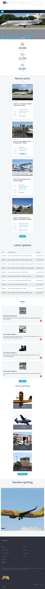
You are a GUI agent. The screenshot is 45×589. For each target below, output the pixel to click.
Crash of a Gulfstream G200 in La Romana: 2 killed (22, 104)
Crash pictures (5, 553)
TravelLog (25, 553)
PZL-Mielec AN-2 (22, 150)
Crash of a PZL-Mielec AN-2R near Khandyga (22, 179)
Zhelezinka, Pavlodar (23, 148)
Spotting (4, 559)
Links (24, 556)
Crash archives (5, 550)
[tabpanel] (22, 26)
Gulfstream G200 (22, 112)
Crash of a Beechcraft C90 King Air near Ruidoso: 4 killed (22, 218)
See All (22, 236)
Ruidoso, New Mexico (23, 225)
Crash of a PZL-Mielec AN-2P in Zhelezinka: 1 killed (21, 142)
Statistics (4, 556)
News (24, 546)
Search (41, 3)
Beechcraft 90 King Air (24, 226)
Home (3, 546)
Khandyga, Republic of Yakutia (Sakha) (24, 187)
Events (25, 550)
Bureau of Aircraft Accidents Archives (15, 2)
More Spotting (23, 474)
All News (22, 381)
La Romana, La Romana (24, 111)
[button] (22, 399)
